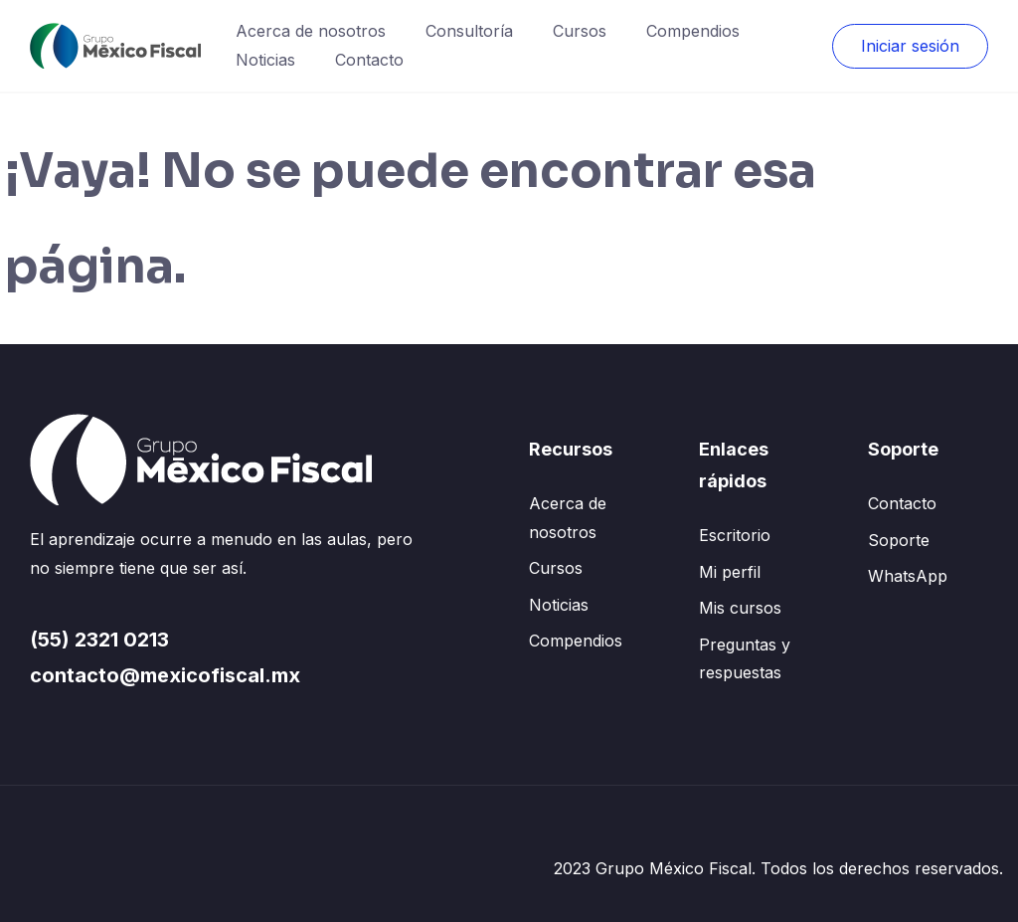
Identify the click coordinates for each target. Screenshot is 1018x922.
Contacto (369, 60)
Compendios (693, 31)
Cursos (579, 31)
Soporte (899, 540)
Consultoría (469, 31)
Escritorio (734, 535)
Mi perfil (730, 572)
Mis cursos (740, 608)
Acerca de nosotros (311, 31)
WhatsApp (907, 576)
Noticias (265, 60)
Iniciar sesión (910, 46)
